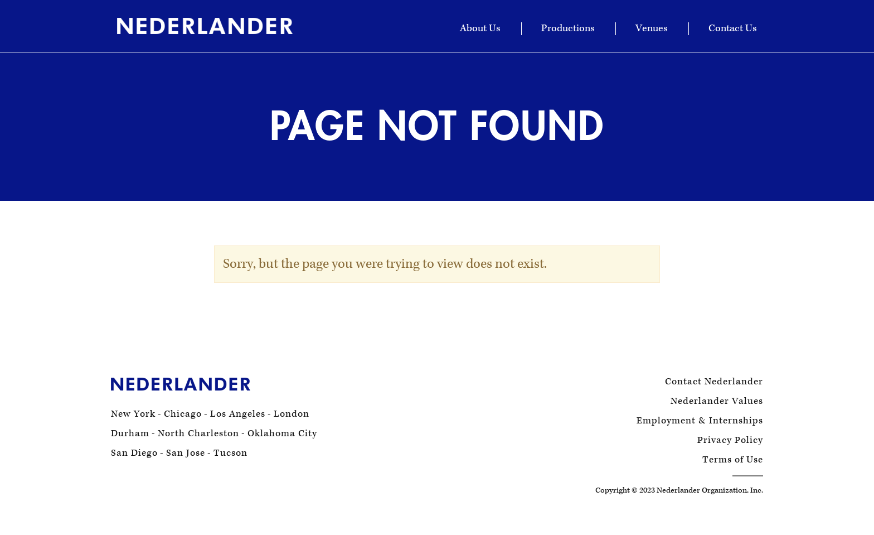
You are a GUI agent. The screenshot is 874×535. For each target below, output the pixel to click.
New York (133, 414)
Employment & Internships (700, 420)
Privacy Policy (730, 440)
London (291, 414)
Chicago (183, 414)
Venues (651, 28)
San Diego (134, 453)
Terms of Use (732, 460)
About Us (480, 28)
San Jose (185, 453)
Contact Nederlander (714, 381)
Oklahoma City (282, 433)
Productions (568, 28)
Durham (130, 433)
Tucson (230, 453)
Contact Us (732, 28)
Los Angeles (237, 414)
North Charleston (198, 433)
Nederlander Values (717, 401)
